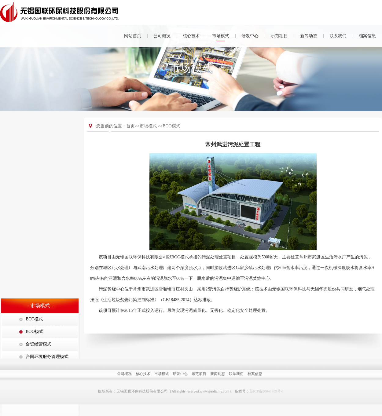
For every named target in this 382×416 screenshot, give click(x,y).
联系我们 (338, 36)
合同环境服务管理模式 (47, 181)
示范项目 (279, 36)
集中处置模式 (38, 193)
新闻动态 (308, 36)
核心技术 (191, 36)
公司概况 (162, 36)
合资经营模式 (38, 168)
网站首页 (132, 36)
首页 (130, 133)
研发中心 (250, 36)
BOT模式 (34, 143)
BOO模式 (34, 156)
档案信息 (367, 36)
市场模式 (220, 36)
